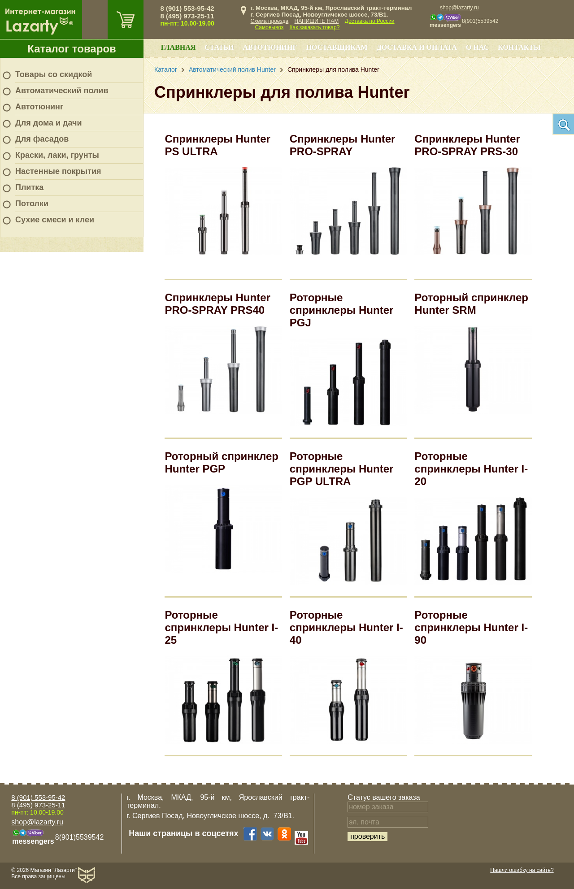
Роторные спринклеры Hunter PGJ (342, 310)
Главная (178, 47)
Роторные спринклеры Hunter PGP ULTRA (342, 468)
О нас (477, 47)
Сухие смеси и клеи (54, 219)
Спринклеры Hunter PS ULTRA (217, 145)
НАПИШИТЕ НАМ (317, 21)
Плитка (29, 187)
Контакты (519, 47)
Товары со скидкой (53, 74)
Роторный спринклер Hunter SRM (471, 303)
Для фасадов (42, 138)
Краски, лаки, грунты (57, 155)
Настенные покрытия (58, 171)
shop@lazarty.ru (459, 7)
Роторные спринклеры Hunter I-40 (346, 627)
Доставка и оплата (417, 47)
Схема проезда (270, 21)
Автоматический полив (62, 90)
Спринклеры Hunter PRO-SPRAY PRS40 (217, 303)
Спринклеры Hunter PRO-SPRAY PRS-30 (467, 145)
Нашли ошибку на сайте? (521, 870)
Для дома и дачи (48, 122)
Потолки (31, 203)
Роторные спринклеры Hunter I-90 (471, 627)
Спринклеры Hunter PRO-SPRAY (342, 145)
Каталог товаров (71, 49)
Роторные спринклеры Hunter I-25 (221, 627)
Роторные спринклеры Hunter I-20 (471, 468)
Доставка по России (370, 21)
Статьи (219, 47)
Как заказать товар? (315, 27)
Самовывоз (269, 27)
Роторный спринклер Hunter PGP (221, 462)
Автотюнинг (39, 106)
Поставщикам (337, 47)
